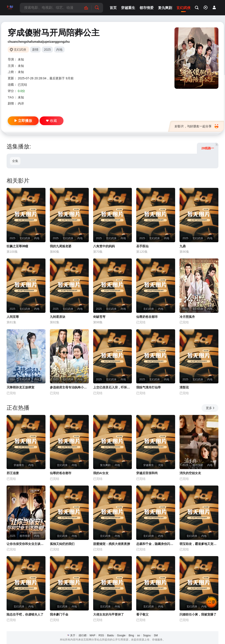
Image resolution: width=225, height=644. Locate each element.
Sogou (147, 635)
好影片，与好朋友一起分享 (196, 126)
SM (156, 635)
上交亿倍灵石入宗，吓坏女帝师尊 (112, 387)
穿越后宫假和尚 (147, 473)
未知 (21, 59)
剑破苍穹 (99, 316)
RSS (101, 635)
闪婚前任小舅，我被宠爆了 (198, 614)
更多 (210, 408)
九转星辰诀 (57, 316)
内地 (59, 49)
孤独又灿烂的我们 (62, 544)
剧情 (35, 49)
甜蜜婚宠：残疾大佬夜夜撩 (111, 544)
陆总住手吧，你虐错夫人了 (25, 614)
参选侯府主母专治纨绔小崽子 (69, 387)
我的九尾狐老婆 (60, 246)
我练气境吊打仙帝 (148, 387)
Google (121, 635)
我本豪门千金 (59, 614)
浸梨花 (184, 387)
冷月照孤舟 (187, 316)
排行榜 (83, 635)
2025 (47, 49)
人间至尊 (13, 316)
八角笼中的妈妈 (104, 246)
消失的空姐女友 (190, 473)
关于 (72, 635)
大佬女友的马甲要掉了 (108, 614)
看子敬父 (142, 614)
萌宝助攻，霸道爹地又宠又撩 (199, 544)
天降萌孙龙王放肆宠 (20, 387)
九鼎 (183, 246)
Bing (131, 635)
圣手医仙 (142, 246)
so (138, 635)
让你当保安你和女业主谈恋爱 (26, 544)
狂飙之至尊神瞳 (17, 246)
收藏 (51, 121)
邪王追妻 (13, 473)
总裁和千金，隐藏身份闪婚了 (155, 544)
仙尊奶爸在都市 (147, 316)
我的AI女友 (101, 473)
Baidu (110, 635)
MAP (92, 635)
